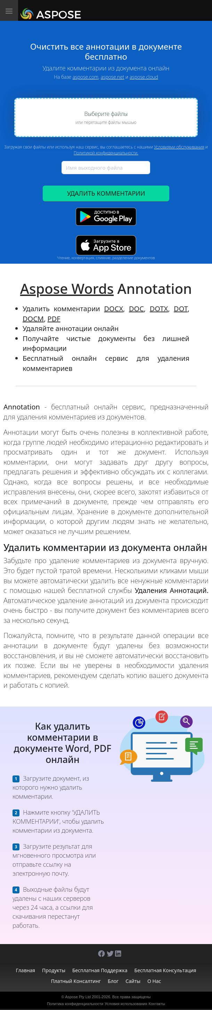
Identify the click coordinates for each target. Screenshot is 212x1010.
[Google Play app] (106, 216)
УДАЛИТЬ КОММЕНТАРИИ (106, 193)
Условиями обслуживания (179, 147)
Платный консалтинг (76, 981)
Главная (25, 970)
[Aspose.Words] (52, 10)
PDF (54, 318)
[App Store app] (106, 245)
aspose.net (112, 77)
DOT (181, 308)
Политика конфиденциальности (75, 1004)
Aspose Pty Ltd (78, 997)
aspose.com (85, 77)
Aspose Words (67, 288)
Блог (113, 981)
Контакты (157, 1004)
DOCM (33, 318)
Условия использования (126, 1004)
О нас (154, 981)
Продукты (53, 970)
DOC (136, 308)
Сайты (132, 981)
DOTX (159, 308)
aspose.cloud (144, 77)
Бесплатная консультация (165, 970)
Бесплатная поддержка (100, 970)
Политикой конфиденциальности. (106, 153)
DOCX (113, 308)
